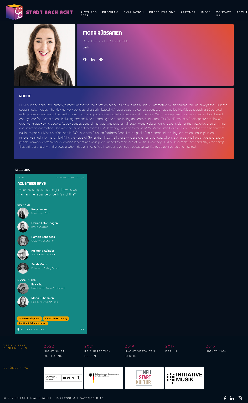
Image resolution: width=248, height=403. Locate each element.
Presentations (162, 12)
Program (110, 12)
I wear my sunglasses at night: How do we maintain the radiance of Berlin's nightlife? (47, 192)
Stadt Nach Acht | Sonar (43, 254)
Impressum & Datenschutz (80, 398)
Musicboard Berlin (40, 213)
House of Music (32, 330)
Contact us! (223, 13)
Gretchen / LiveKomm (42, 240)
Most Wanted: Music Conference (48, 288)
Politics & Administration (32, 323)
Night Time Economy (56, 318)
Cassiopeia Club (39, 227)
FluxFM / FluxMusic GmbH (45, 302)
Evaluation (134, 12)
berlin (171, 351)
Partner (188, 12)
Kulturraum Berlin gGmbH (45, 268)
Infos (206, 12)
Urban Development (29, 318)
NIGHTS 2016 (216, 351)
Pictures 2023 (89, 13)
